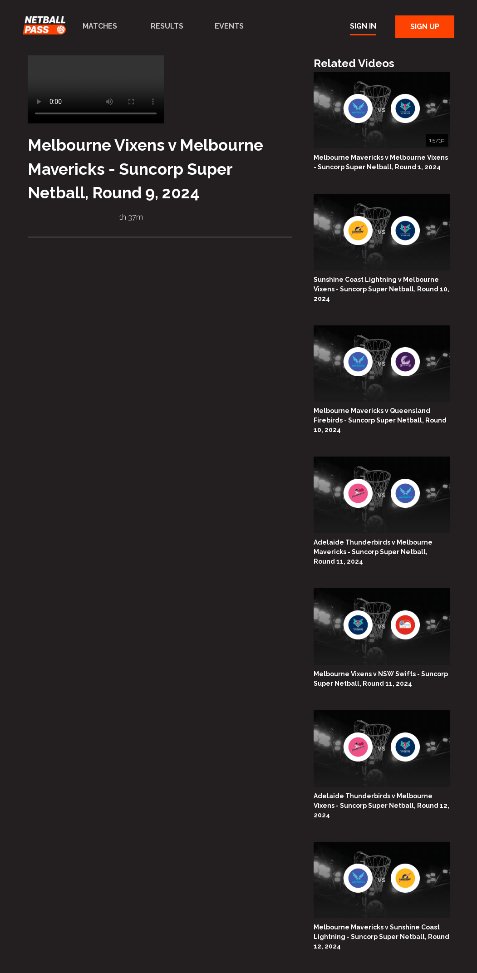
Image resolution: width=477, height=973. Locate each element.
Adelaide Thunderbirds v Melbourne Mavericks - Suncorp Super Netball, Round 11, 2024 (373, 552)
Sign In (363, 26)
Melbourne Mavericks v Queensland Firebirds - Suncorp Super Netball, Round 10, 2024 (380, 420)
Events (229, 26)
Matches (100, 26)
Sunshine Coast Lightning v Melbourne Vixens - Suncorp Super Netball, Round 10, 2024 (381, 289)
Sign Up (424, 26)
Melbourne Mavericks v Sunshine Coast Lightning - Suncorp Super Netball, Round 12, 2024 (381, 937)
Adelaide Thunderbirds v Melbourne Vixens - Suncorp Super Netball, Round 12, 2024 (381, 805)
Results (167, 26)
